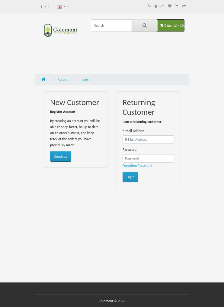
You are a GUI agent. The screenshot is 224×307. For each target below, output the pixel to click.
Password (129, 149)
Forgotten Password (137, 165)
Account (64, 80)
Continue (60, 156)
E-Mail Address (134, 131)
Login (86, 80)
